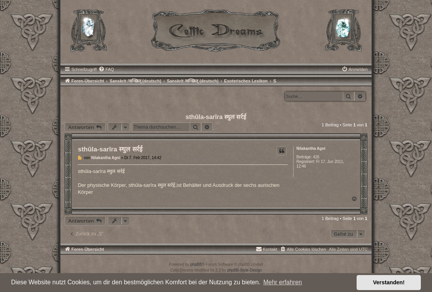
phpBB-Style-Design (244, 270)
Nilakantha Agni (311, 148)
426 (316, 157)
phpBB (196, 264)
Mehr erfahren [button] (282, 282)
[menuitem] (106, 69)
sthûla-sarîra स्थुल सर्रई (216, 117)
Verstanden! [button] (389, 282)
